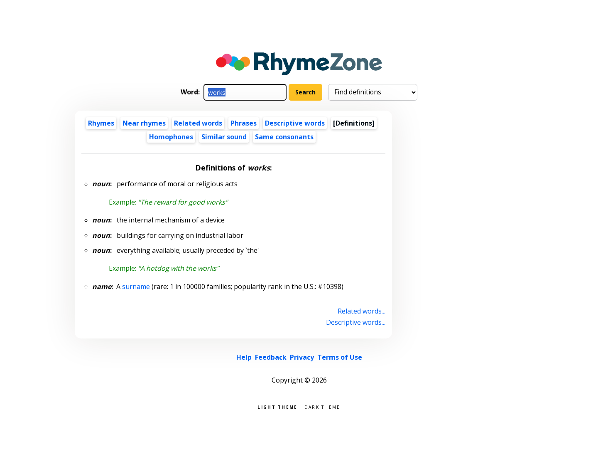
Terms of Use (339, 357)
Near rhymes (144, 123)
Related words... (361, 311)
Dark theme (322, 406)
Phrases (243, 123)
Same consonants (284, 136)
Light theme (277, 406)
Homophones (171, 136)
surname (136, 286)
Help (244, 357)
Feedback (271, 357)
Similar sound (224, 136)
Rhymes (101, 123)
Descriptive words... (355, 322)
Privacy (302, 357)
